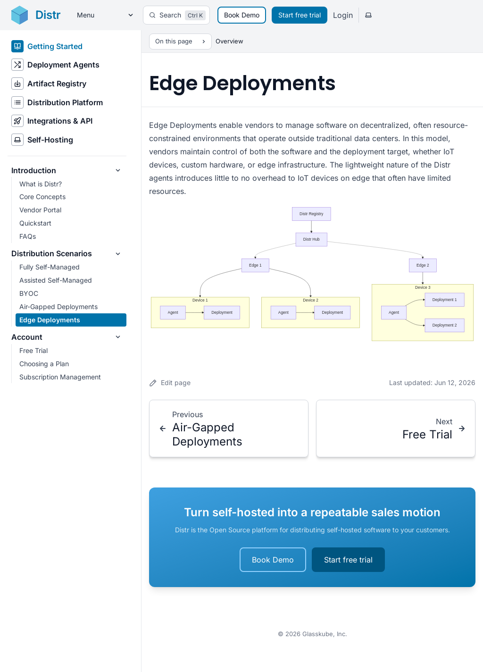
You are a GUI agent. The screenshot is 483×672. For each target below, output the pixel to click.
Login (343, 15)
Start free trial (299, 15)
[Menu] (101, 15)
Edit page (170, 382)
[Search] (176, 15)
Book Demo (241, 15)
